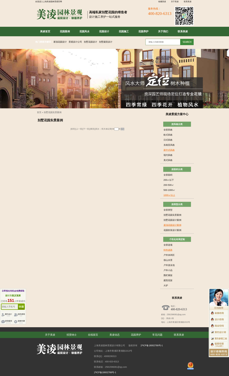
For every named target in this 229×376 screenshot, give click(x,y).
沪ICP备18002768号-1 (152, 345)
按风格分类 (177, 124)
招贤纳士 (72, 334)
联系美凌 (187, 1)
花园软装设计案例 (172, 230)
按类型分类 (177, 204)
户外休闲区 (169, 255)
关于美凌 (175, 1)
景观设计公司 (75, 42)
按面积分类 (177, 169)
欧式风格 (168, 135)
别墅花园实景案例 (52, 112)
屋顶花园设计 (60, 42)
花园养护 (143, 31)
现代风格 (168, 155)
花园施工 (124, 31)
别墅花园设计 (90, 42)
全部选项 (168, 245)
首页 (39, 112)
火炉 (166, 285)
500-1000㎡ (169, 190)
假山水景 (168, 260)
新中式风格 (169, 150)
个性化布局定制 (177, 239)
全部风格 (168, 129)
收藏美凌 (162, 1)
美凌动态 (115, 334)
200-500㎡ (169, 185)
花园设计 (104, 31)
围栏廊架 (168, 275)
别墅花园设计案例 (172, 220)
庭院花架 (168, 280)
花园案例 (65, 31)
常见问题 (157, 334)
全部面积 (168, 175)
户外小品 (168, 270)
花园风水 (84, 31)
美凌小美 (170, 318)
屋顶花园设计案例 (172, 225)
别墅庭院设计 (105, 42)
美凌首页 (45, 31)
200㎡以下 (169, 180)
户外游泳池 (169, 265)
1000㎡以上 (169, 195)
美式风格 (168, 160)
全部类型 (168, 210)
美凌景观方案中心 (177, 114)
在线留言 (93, 334)
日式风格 (168, 140)
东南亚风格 (169, 145)
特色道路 (168, 250)
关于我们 (163, 31)
